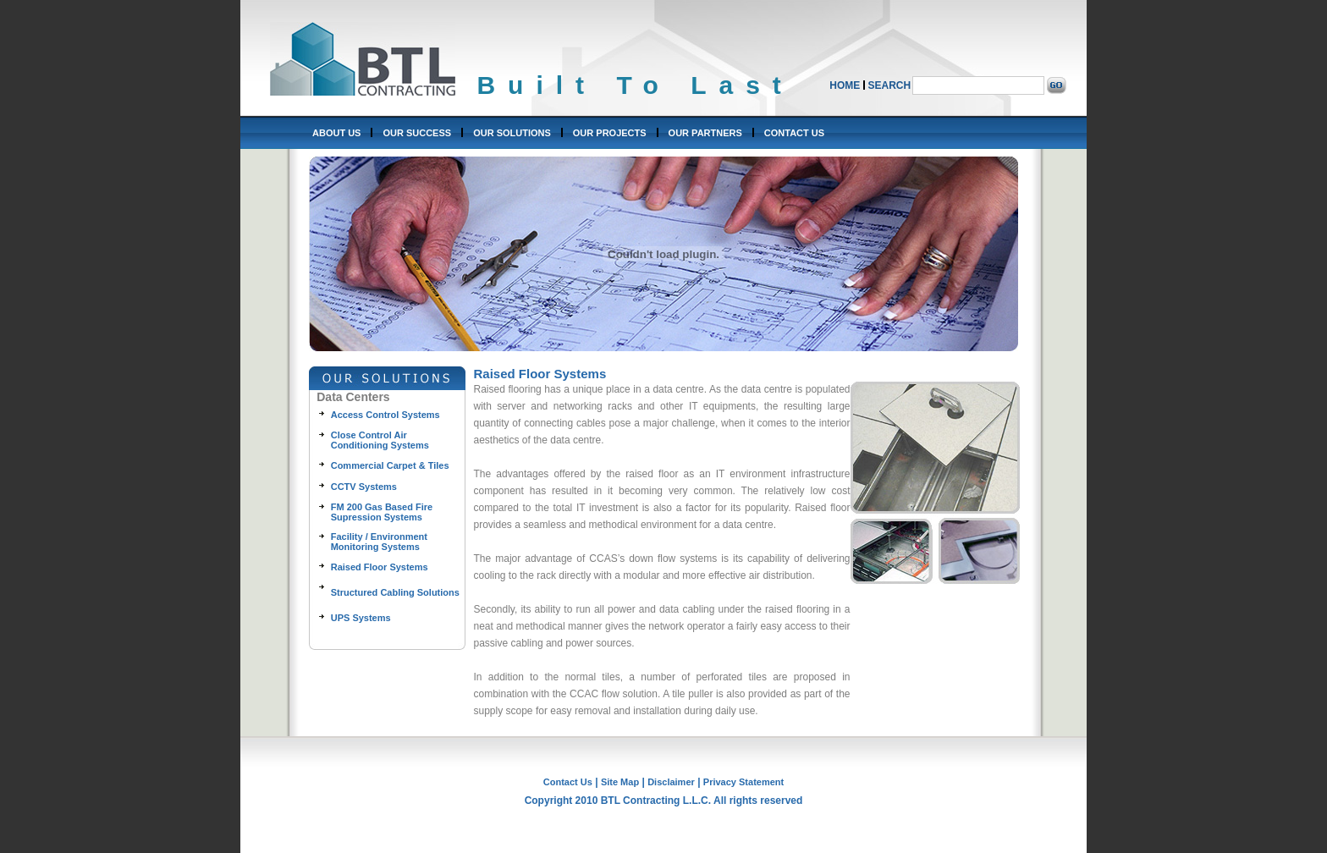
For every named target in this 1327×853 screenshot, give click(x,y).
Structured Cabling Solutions (395, 592)
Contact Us (567, 782)
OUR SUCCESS (417, 133)
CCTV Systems (364, 487)
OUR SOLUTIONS (512, 133)
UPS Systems (361, 618)
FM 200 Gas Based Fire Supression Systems (381, 512)
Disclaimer (671, 782)
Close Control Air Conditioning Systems (380, 440)
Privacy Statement (743, 782)
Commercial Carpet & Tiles (390, 465)
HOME (844, 85)
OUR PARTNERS (705, 133)
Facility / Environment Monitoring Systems (379, 541)
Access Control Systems (385, 415)
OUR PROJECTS (610, 133)
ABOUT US (336, 133)
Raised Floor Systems (379, 567)
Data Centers (353, 397)
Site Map (620, 782)
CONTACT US (794, 133)
